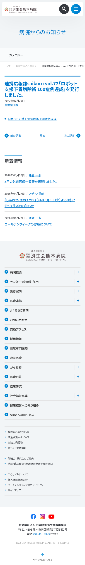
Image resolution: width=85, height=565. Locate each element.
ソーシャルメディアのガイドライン (25, 484)
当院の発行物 (15, 442)
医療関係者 (11, 105)
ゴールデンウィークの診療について (28, 224)
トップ (7, 66)
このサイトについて (18, 474)
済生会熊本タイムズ (18, 437)
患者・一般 (35, 175)
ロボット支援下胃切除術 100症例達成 (32, 119)
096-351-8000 (41, 534)
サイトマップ (14, 490)
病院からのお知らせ (26, 66)
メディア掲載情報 (17, 447)
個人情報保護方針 (18, 479)
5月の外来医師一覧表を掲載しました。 (31, 181)
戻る (42, 135)
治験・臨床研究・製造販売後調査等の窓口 (30, 463)
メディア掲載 (36, 193)
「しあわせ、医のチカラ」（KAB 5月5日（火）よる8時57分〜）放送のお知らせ (40, 203)
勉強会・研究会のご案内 (21, 458)
